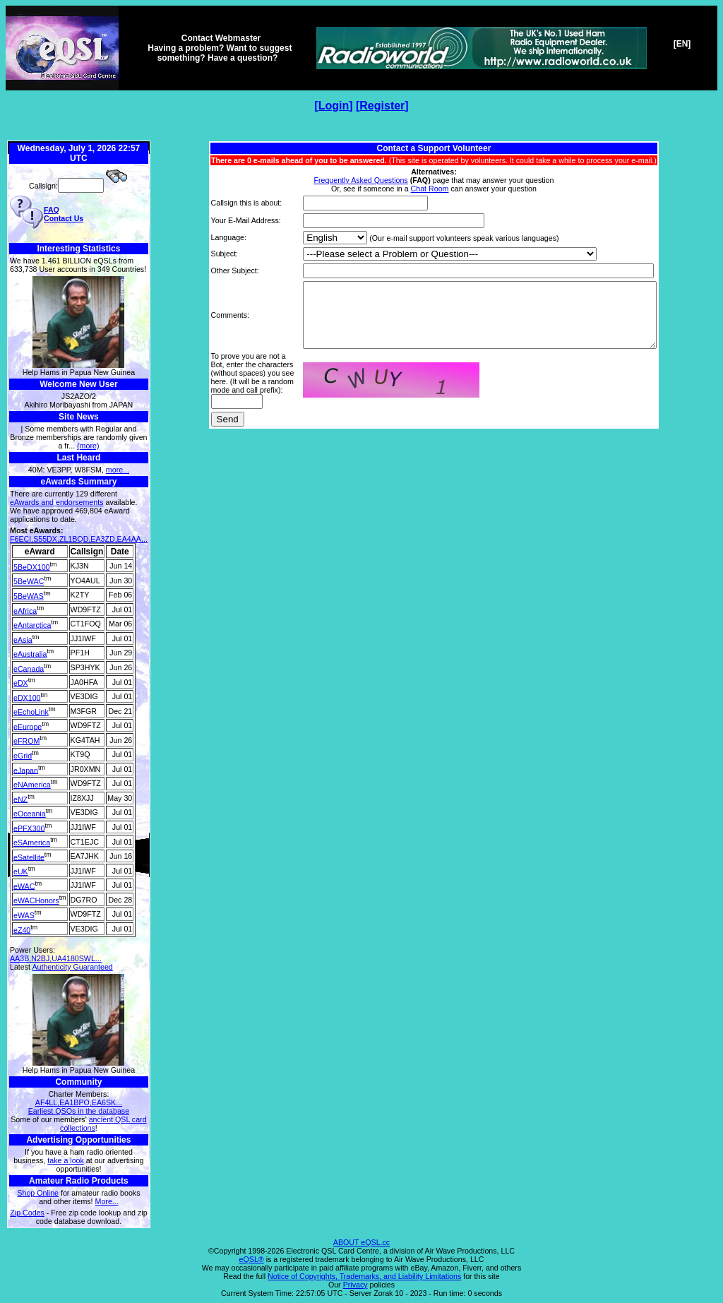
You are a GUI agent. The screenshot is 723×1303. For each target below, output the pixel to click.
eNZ (20, 799)
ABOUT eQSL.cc (361, 1242)
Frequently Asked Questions (360, 180)
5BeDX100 (31, 566)
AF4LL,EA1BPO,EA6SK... (78, 1102)
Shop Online (38, 1193)
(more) (88, 445)
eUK (20, 871)
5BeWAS (28, 596)
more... (117, 469)
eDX (20, 683)
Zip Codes (27, 1212)
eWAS (24, 915)
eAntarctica (32, 625)
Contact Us (63, 218)
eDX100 (27, 697)
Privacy (355, 1284)
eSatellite (28, 856)
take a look (65, 1160)
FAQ (51, 210)
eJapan (25, 770)
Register (382, 106)
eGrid (22, 755)
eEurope (27, 726)
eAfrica (25, 610)
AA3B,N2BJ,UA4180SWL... (56, 958)
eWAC (24, 885)
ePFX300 (28, 827)
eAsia (22, 639)
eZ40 (21, 929)
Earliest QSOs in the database (78, 1111)
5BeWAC (28, 581)
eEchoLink (31, 712)
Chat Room (430, 188)
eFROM (26, 741)
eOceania (29, 813)
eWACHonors (36, 900)
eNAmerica (32, 784)
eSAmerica (31, 842)
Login (333, 106)
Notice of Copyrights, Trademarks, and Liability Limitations (364, 1276)
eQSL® (251, 1259)
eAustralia (30, 654)
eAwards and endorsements (57, 502)
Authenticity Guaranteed (72, 967)
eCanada (28, 668)
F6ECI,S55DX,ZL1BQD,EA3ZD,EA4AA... (79, 539)
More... (107, 1201)
